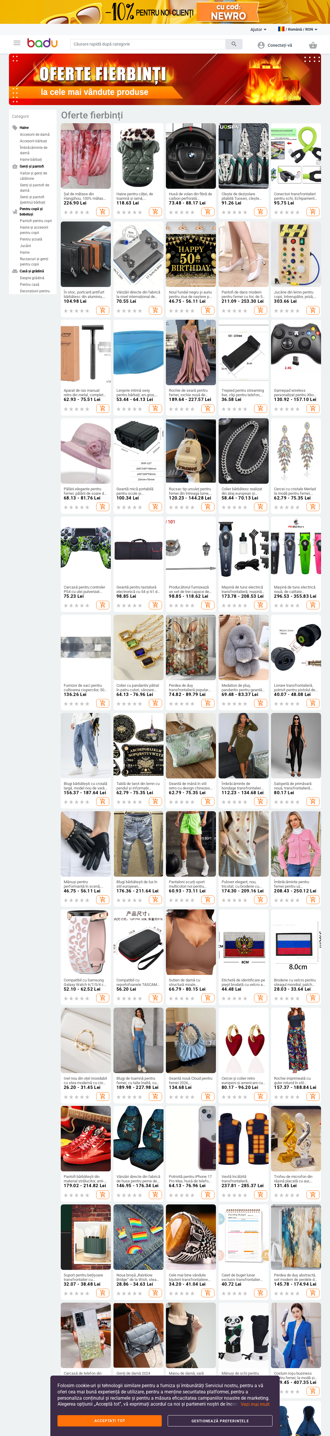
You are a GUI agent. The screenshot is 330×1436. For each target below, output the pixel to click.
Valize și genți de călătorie (33, 176)
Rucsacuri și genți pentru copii (34, 261)
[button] (17, 43)
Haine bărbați (31, 159)
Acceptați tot (109, 1421)
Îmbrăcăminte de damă (33, 150)
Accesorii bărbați (33, 141)
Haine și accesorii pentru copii (34, 230)
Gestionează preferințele (220, 1421)
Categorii (20, 116)
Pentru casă (29, 284)
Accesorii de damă (35, 134)
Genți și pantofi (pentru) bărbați (32, 200)
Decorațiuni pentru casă (35, 294)
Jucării (25, 246)
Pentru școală (31, 239)
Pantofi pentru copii (36, 221)
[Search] (148, 44)
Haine (24, 252)
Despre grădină (32, 278)
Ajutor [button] (258, 29)
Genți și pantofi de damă (34, 188)
